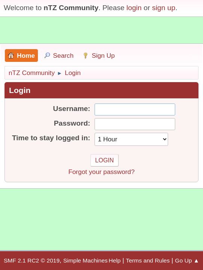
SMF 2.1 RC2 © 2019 (32, 260)
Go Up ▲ (187, 260)
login (134, 8)
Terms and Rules (148, 260)
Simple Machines (85, 260)
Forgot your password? (101, 172)
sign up (163, 8)
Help (115, 260)
